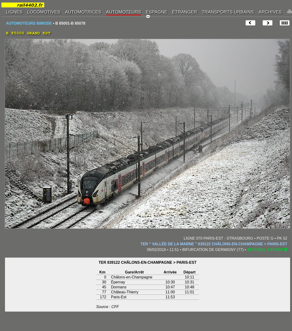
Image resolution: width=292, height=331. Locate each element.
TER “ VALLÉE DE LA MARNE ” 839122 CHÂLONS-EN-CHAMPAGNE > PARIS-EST (213, 244)
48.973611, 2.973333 (265, 250)
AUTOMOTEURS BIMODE (29, 23)
